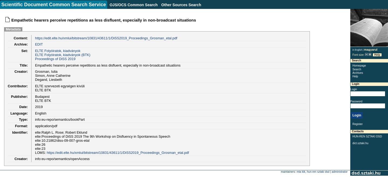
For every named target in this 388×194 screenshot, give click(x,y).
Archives (357, 72)
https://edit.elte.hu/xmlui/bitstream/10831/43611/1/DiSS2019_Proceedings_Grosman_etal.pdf (106, 38)
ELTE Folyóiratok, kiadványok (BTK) (62, 55)
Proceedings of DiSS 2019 (55, 59)
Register (357, 124)
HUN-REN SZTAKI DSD (367, 136)
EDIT (39, 44)
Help (377, 54)
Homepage (359, 65)
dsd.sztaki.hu (366, 173)
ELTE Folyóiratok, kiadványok (57, 51)
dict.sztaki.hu (360, 143)
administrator (340, 171)
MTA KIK (301, 171)
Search (356, 69)
